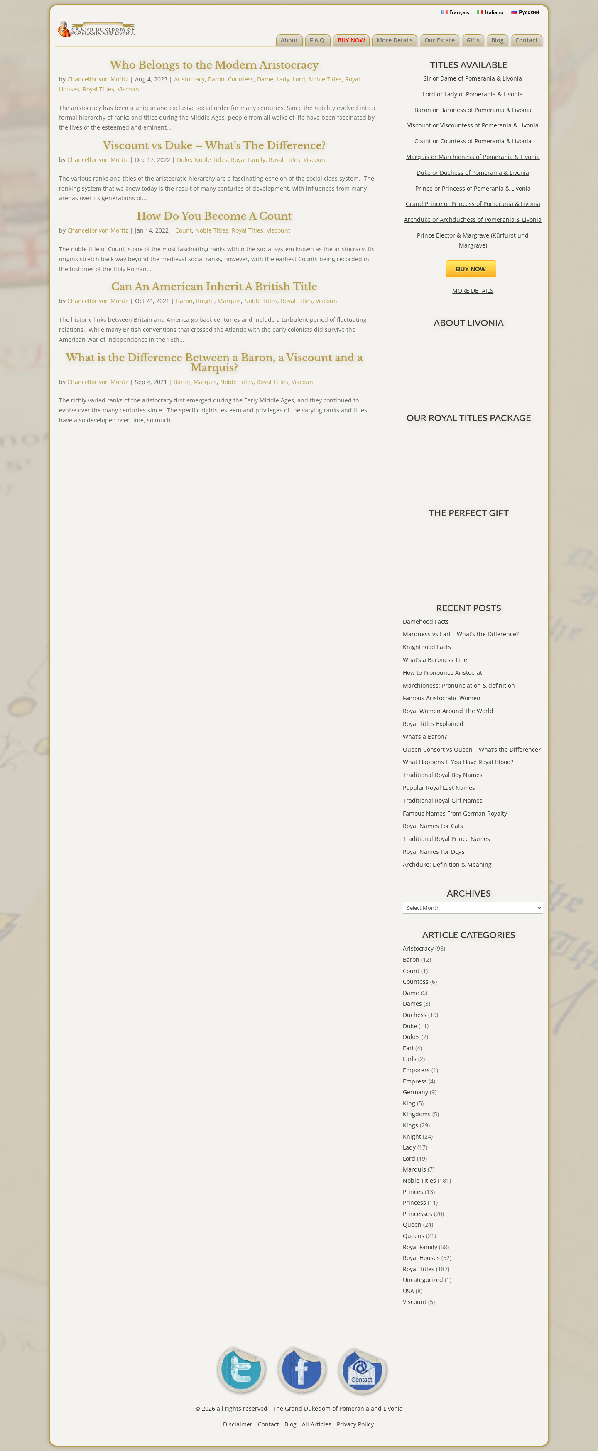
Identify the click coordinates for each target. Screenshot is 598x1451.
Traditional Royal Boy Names (443, 775)
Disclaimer (237, 1424)
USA (408, 1291)
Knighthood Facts (427, 647)
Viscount (129, 89)
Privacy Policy (355, 1424)
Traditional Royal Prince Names (446, 839)
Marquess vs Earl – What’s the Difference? (461, 634)
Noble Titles (325, 79)
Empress (415, 1081)
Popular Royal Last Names (439, 788)
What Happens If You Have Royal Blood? (458, 762)
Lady (283, 79)
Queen (412, 1224)
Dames (412, 1003)
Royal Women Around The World (448, 711)
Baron (216, 79)
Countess (241, 79)
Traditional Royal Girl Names (443, 800)
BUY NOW (351, 40)
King (409, 1103)
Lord (299, 79)
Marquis (229, 301)
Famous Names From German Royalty (455, 813)
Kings (410, 1125)
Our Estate (439, 40)
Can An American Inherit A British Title (214, 287)
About (289, 40)
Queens (413, 1236)
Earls (410, 1059)
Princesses (417, 1214)
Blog (497, 40)
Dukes (411, 1037)
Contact (526, 40)
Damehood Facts (426, 621)
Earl (408, 1048)
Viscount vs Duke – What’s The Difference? (214, 146)
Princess (414, 1202)
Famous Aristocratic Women (441, 698)
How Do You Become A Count (214, 216)
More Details (395, 40)
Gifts (473, 40)
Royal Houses (421, 1258)
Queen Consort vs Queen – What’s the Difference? (472, 749)
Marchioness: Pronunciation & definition (459, 685)
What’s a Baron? (425, 736)
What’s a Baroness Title (435, 660)
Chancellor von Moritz (97, 79)
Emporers (416, 1070)
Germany (415, 1092)
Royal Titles (98, 89)
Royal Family (248, 160)
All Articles (316, 1424)
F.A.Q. (318, 40)
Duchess (414, 1015)
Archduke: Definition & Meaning (447, 864)
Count (183, 230)
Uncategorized (423, 1280)
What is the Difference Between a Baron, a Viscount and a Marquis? (214, 363)
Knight (205, 301)
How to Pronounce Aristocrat (442, 672)
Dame (265, 79)
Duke (184, 160)
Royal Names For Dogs (434, 851)
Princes (413, 1192)
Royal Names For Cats (433, 826)
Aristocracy (189, 79)
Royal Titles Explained (433, 724)
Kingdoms (417, 1114)
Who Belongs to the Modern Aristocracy (214, 65)
